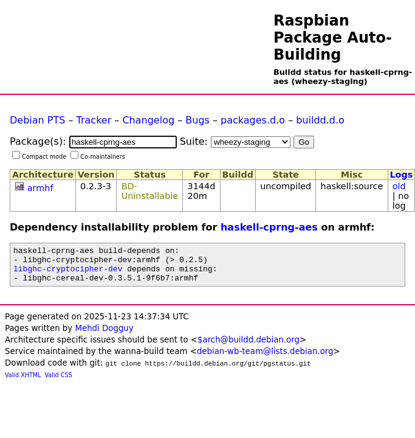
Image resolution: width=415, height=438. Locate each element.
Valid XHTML (23, 382)
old (399, 186)
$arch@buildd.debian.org (248, 347)
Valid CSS (58, 382)
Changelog (148, 120)
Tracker (94, 120)
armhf (40, 188)
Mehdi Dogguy (104, 335)
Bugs (197, 120)
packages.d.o (253, 120)
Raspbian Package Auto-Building (332, 37)
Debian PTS (37, 120)
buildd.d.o (320, 120)
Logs (401, 174)
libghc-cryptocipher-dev (67, 273)
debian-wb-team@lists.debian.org (265, 358)
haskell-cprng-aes (269, 227)
